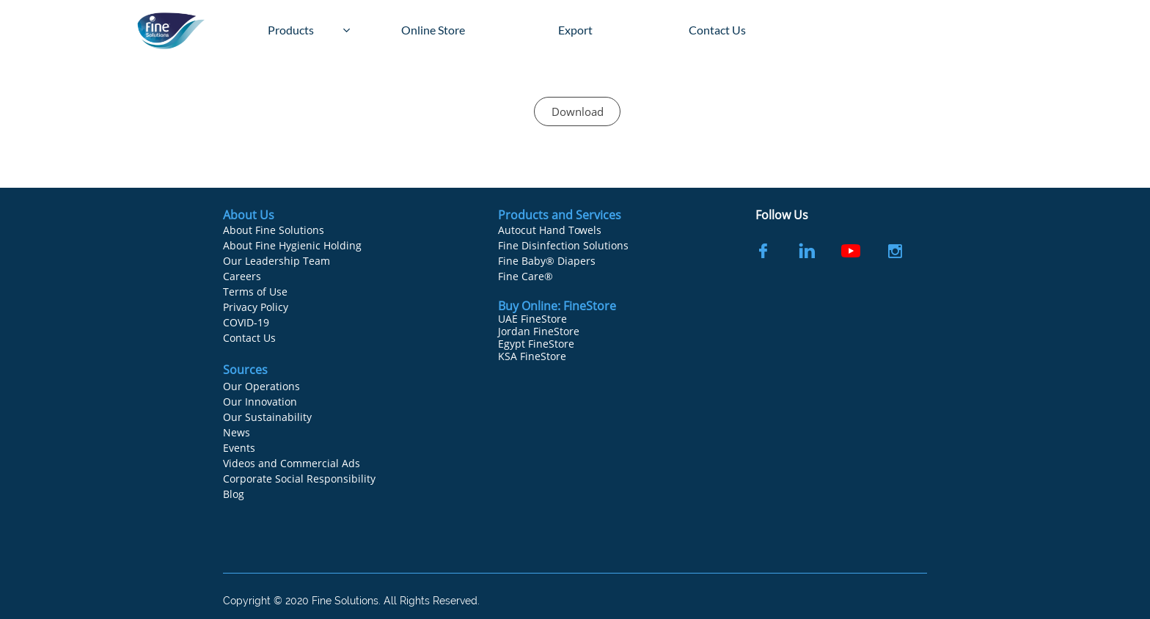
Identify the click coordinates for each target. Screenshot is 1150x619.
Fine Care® (525, 276)
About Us (248, 215)
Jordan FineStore (538, 331)
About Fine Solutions (273, 230)
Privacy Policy (255, 307)
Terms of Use (255, 291)
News (236, 432)
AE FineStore (536, 319)
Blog (233, 494)
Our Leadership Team (276, 261)
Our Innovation (260, 402)
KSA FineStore (532, 356)
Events (239, 448)
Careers (242, 276)
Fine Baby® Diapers (547, 261)
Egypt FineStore (536, 344)
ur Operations (265, 386)
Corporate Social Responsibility (299, 479)
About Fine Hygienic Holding (292, 245)
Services (598, 215)
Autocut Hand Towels (549, 230)
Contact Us (249, 338)
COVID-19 (246, 322)
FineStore (589, 306)
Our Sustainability (267, 417)
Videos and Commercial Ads (291, 463)
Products (525, 215)
